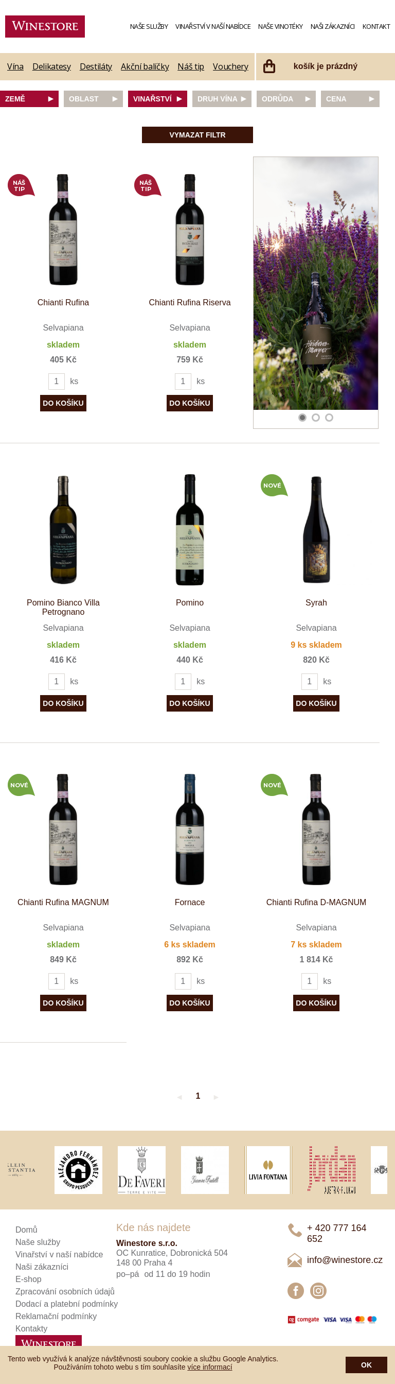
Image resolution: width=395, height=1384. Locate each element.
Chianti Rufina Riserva (189, 302)
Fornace (190, 902)
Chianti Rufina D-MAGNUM (316, 902)
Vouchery (230, 66)
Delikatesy (51, 66)
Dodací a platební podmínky (66, 1304)
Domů (26, 1229)
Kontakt (376, 26)
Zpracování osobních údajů (65, 1291)
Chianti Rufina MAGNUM (63, 902)
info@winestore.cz (345, 1260)
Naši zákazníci (333, 26)
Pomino (190, 602)
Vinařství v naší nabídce (212, 26)
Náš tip (190, 66)
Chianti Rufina (63, 302)
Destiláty (96, 66)
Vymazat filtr (197, 135)
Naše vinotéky (280, 26)
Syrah (316, 602)
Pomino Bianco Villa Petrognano (63, 607)
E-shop (28, 1279)
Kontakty (31, 1328)
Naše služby (149, 26)
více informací (209, 1367)
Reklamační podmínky (56, 1316)
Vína (15, 66)
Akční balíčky (145, 66)
